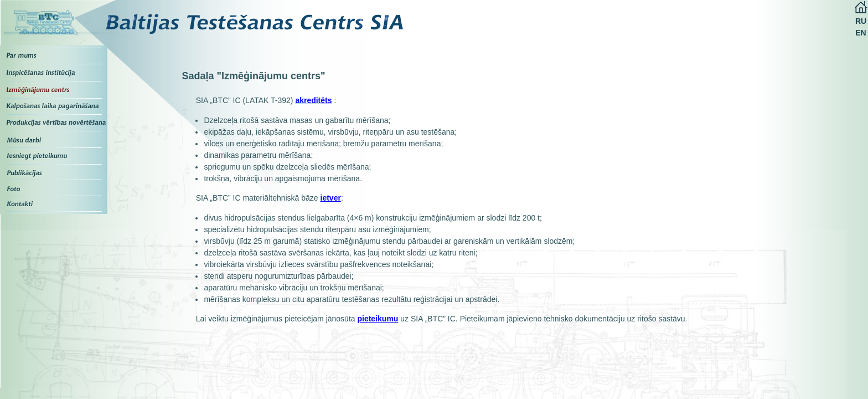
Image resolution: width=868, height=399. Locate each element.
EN (860, 32)
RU (860, 21)
